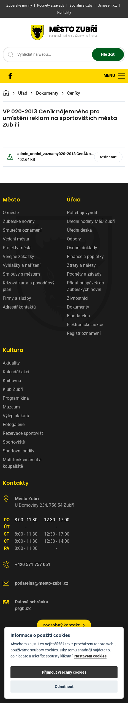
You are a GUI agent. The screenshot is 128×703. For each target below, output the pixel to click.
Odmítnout (64, 686)
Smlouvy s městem (21, 274)
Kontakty (16, 483)
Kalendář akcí (16, 371)
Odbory (74, 239)
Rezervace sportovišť (23, 433)
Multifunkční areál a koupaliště (22, 463)
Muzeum (11, 407)
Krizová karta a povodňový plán (29, 286)
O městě (11, 212)
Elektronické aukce (85, 324)
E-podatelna (78, 315)
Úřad (22, 93)
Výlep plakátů (16, 415)
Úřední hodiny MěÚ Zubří (91, 221)
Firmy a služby (17, 298)
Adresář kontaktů (19, 307)
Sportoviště (14, 442)
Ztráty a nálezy (81, 265)
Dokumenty (47, 93)
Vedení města (16, 239)
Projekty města (17, 247)
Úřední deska (79, 230)
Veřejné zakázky (18, 256)
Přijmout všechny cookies (64, 672)
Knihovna (12, 380)
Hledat (108, 54)
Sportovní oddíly (18, 450)
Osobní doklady (82, 247)
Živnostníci (77, 298)
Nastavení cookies (90, 656)
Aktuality (11, 363)
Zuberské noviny (19, 221)
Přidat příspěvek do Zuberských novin (85, 286)
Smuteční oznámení (22, 230)
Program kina (16, 398)
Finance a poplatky (85, 256)
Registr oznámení (84, 333)
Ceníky (73, 93)
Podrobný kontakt (64, 625)
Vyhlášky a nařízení (21, 265)
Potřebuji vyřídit (82, 212)
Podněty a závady (84, 274)
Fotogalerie (13, 424)
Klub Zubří (13, 389)
